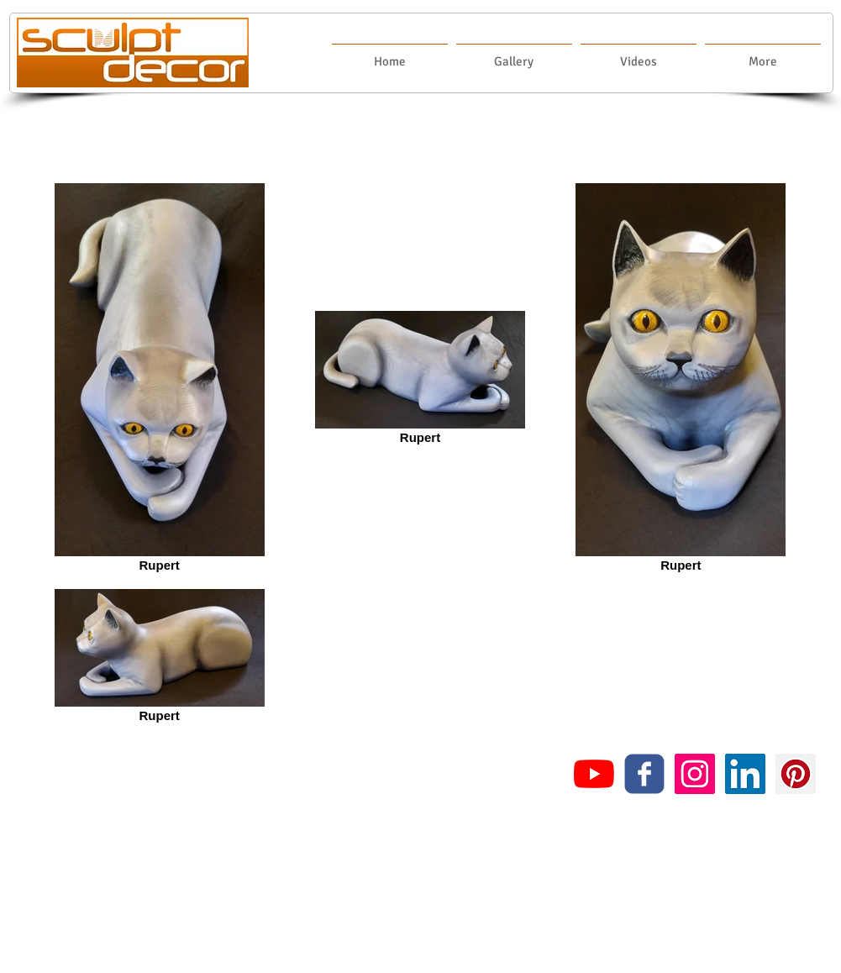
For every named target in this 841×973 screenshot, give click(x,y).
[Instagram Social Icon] (695, 774)
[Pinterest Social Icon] (795, 774)
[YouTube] (594, 774)
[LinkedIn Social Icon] (745, 774)
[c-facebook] (644, 774)
